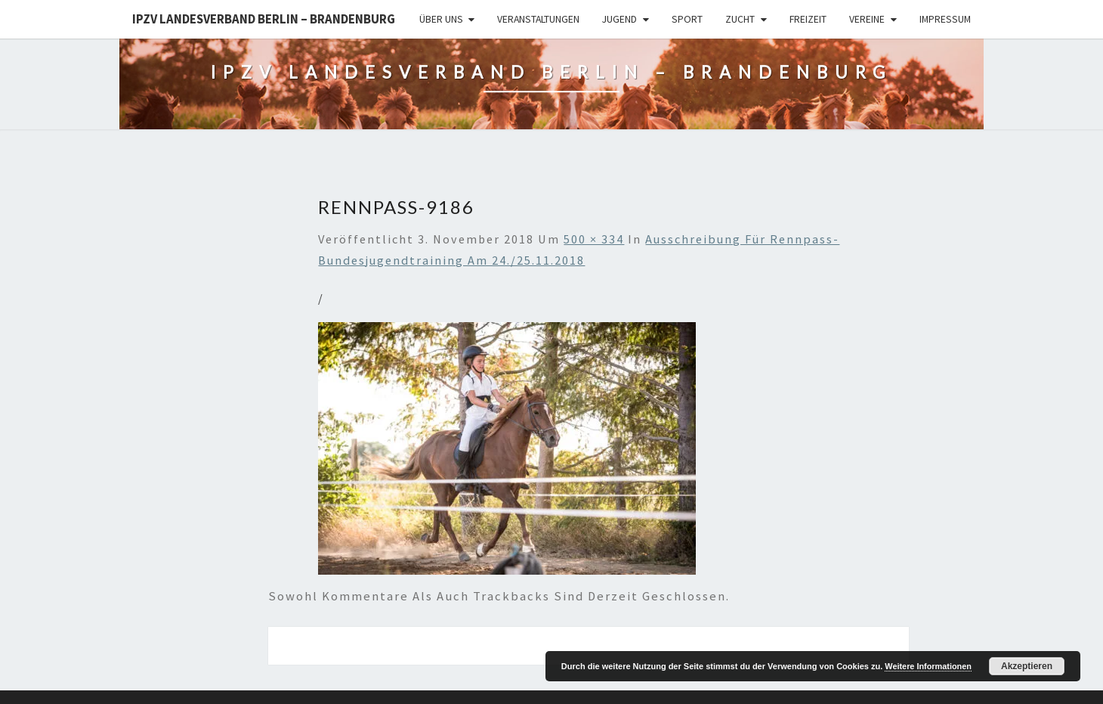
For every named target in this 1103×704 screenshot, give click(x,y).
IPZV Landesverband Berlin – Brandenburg (263, 19)
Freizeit (807, 19)
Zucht (740, 19)
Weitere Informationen (928, 666)
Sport (687, 19)
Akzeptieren (1026, 666)
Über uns (441, 19)
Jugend (619, 19)
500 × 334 (594, 239)
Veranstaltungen (538, 19)
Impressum (945, 19)
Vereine (867, 19)
